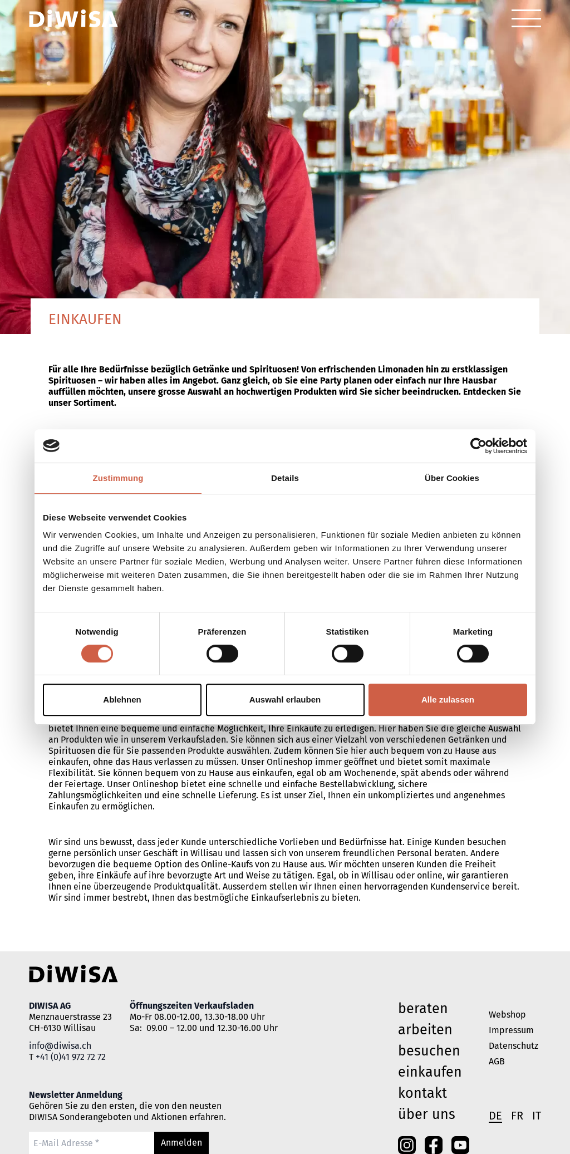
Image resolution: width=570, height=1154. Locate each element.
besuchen (429, 1051)
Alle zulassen (447, 699)
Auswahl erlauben (285, 699)
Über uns (426, 1114)
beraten (423, 1008)
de (495, 1115)
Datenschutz (513, 1045)
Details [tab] (285, 478)
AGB (497, 1061)
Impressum (511, 1030)
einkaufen (430, 1072)
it (536, 1115)
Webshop (507, 1014)
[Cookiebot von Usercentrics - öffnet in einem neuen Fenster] (478, 446)
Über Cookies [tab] (452, 478)
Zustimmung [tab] (118, 478)
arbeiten (425, 1030)
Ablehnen (122, 699)
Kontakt (422, 1093)
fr (517, 1115)
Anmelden (181, 1142)
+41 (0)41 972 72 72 (71, 1057)
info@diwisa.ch (60, 1045)
